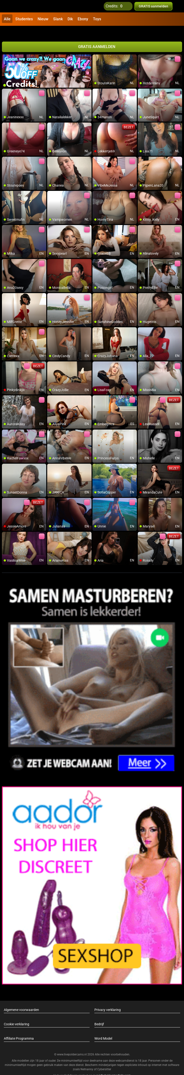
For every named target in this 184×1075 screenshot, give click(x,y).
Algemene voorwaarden (21, 999)
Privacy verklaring (107, 999)
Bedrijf (99, 1014)
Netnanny (87, 1059)
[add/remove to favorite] (96, 47)
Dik (70, 19)
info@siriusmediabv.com (115, 1065)
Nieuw (43, 19)
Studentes (24, 19)
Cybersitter (104, 1059)
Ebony (83, 19)
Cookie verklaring (16, 1014)
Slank (58, 19)
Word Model (103, 1028)
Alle (7, 19)
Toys (97, 19)
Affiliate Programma (19, 1028)
